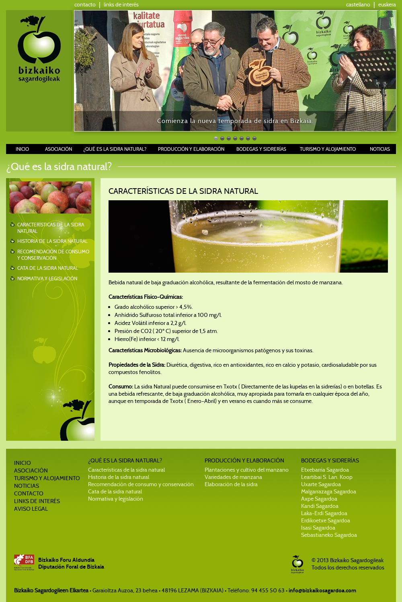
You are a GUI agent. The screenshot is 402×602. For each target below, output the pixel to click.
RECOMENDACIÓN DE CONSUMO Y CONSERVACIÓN (53, 255)
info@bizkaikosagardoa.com (322, 590)
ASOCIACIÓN (58, 149)
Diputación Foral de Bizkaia (71, 566)
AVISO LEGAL (31, 508)
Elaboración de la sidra (231, 484)
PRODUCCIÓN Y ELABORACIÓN (191, 149)
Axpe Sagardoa (319, 498)
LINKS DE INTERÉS (37, 501)
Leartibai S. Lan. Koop (327, 477)
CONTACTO (28, 493)
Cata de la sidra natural (115, 491)
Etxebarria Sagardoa (325, 469)
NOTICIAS (380, 149)
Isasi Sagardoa (318, 527)
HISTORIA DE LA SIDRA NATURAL (52, 241)
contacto (85, 4)
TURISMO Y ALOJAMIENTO (328, 149)
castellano (358, 4)
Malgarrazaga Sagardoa (328, 491)
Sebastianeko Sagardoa (329, 534)
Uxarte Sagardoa (321, 484)
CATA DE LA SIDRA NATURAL (47, 268)
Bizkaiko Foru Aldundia (66, 560)
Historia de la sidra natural (118, 477)
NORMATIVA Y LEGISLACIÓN (47, 278)
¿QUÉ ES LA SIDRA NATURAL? (114, 149)
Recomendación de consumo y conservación (141, 484)
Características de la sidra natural (126, 469)
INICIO (22, 149)
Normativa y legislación (115, 498)
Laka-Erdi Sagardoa (324, 513)
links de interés (121, 4)
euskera (387, 4)
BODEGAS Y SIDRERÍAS (261, 149)
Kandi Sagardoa (319, 506)
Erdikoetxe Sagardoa (325, 520)
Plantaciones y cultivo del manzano (247, 469)
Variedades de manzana (233, 477)
